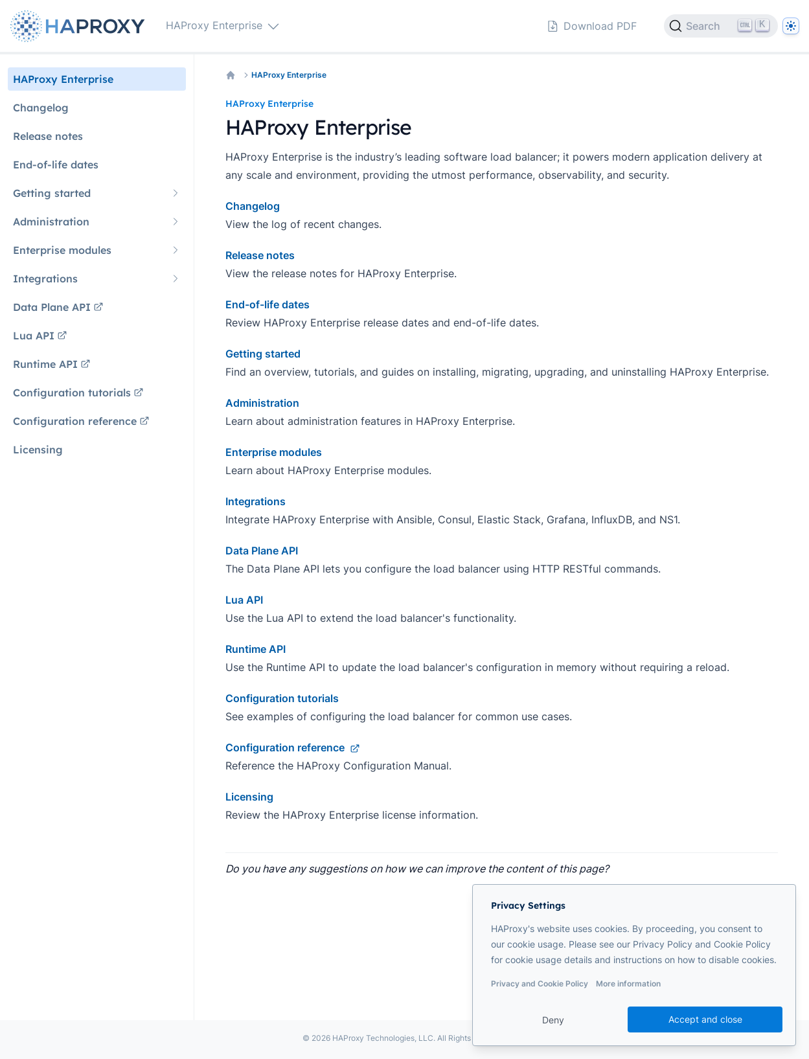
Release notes (260, 255)
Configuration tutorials (282, 698)
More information (628, 983)
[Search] (721, 26)
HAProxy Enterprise (288, 75)
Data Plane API (261, 550)
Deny (553, 1019)
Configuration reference (292, 747)
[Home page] (80, 26)
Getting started (263, 353)
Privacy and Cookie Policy (539, 983)
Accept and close (705, 1019)
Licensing (249, 796)
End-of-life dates (267, 304)
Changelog (252, 205)
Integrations (255, 501)
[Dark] (791, 26)
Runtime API (255, 649)
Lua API (244, 599)
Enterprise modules (273, 452)
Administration (262, 402)
